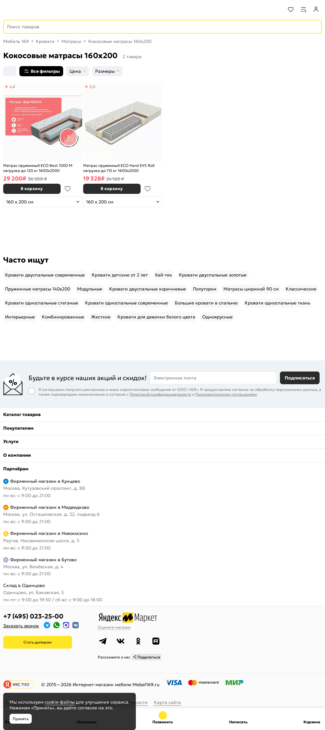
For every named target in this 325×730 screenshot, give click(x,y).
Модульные (89, 289)
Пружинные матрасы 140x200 (37, 289)
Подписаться (300, 378)
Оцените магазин (114, 627)
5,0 (92, 86)
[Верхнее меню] (9, 9)
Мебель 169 (16, 41)
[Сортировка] (9, 71)
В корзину (32, 188)
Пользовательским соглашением (226, 394)
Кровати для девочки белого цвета (156, 317)
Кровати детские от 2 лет (120, 275)
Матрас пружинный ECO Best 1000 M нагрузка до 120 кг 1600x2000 (37, 168)
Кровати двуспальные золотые (213, 275)
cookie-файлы (60, 702)
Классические (301, 289)
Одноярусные (217, 317)
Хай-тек (163, 275)
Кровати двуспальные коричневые (147, 289)
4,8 (12, 86)
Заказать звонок (21, 626)
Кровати (45, 41)
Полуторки (204, 289)
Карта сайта (167, 702)
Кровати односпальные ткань (277, 303)
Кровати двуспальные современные (45, 275)
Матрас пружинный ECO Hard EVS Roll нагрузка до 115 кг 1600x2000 (119, 168)
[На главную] (29, 9)
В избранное (67, 189)
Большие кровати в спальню (206, 303)
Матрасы (71, 41)
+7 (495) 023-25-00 (33, 616)
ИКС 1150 (21, 684)
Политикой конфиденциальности (160, 394)
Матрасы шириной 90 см (251, 289)
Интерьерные (20, 317)
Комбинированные (63, 317)
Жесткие (100, 317)
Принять (21, 718)
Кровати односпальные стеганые (41, 303)
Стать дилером (37, 642)
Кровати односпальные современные (126, 303)
